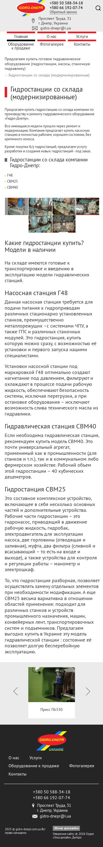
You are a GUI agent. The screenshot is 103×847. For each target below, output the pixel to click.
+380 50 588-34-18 (66, 3)
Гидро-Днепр (24, 165)
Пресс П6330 (51, 709)
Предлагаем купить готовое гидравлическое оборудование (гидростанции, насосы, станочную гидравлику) (47, 63)
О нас (52, 36)
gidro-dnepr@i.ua (55, 28)
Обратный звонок (63, 12)
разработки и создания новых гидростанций (39, 151)
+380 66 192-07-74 (66, 7)
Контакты (82, 44)
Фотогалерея (51, 44)
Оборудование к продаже (21, 46)
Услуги (82, 36)
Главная (21, 36)
